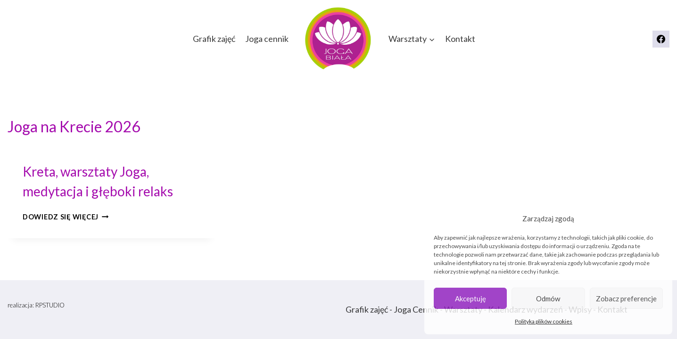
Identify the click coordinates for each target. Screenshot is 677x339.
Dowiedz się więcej (66, 217)
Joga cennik (267, 38)
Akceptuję (470, 298)
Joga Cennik (416, 309)
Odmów (548, 298)
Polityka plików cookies (543, 321)
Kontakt (460, 38)
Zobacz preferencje (626, 298)
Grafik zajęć (214, 38)
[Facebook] (660, 39)
